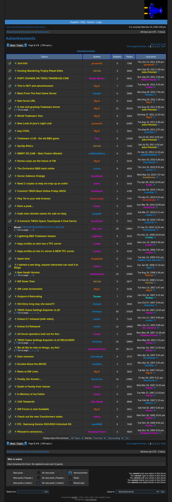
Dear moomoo (25, 356)
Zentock (97, 304)
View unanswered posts (17, 27)
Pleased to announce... (30, 431)
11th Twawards (26, 401)
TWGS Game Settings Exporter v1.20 (38, 310)
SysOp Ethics (25, 146)
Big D (97, 86)
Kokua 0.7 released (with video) (35, 319)
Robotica (149, 305)
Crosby (149, 237)
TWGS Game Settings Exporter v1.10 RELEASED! (46, 340)
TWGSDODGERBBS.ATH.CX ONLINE (43, 227)
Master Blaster (97, 78)
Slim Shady (97, 401)
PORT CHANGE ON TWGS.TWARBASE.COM (43, 78)
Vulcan (97, 266)
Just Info (22, 63)
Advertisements (41, 32)
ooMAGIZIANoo (97, 153)
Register (74, 22)
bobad (149, 87)
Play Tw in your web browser (34, 198)
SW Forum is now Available (33, 409)
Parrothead (149, 162)
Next (163, 46)
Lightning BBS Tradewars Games (36, 236)
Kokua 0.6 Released (28, 326)
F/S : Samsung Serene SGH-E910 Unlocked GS (44, 424)
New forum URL (26, 101)
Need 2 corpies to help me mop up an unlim (42, 183)
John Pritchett (149, 72)
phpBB (74, 497)
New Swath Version (28, 272)
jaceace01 (97, 63)
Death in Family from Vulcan (33, 386)
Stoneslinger (97, 198)
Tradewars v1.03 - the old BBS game (38, 138)
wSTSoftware (91, 500)
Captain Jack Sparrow (149, 260)
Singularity (97, 258)
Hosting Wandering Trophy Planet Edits (40, 70)
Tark (97, 138)
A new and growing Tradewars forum (38, 107)
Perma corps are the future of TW (36, 161)
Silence (149, 403)
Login (99, 22)
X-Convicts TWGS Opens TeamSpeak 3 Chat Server (47, 221)
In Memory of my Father (31, 394)
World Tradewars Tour (30, 116)
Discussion (26, 32)
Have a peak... (25, 206)
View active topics (37, 27)
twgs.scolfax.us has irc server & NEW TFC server (45, 251)
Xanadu (97, 93)
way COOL (23, 131)
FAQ (83, 22)
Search (90, 22)
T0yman (149, 275)
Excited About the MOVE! (32, 364)
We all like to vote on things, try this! (38, 347)
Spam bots (23, 258)
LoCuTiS (149, 222)
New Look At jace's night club (34, 123)
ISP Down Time (26, 281)
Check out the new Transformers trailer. (40, 416)
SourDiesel (97, 176)
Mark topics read (158, 44)
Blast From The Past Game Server (36, 93)
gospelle (97, 213)
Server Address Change (31, 176)
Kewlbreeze (149, 177)
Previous (142, 46)
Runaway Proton (149, 335)
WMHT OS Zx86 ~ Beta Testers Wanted (39, 153)
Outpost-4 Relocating (29, 296)
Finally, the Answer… (29, 379)
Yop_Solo (97, 228)
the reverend (149, 328)
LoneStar (149, 132)
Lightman (97, 236)
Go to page (132, 46)
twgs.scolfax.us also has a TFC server (39, 243)
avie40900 (97, 424)
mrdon (96, 319)
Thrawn (97, 296)
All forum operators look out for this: (38, 334)
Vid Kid (97, 71)
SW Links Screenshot (29, 289)
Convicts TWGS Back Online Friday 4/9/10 (41, 191)
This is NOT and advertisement (35, 85)
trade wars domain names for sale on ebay (41, 213)
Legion (149, 215)
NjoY (149, 267)
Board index (13, 32)
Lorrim (97, 168)
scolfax (97, 243)
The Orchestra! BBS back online (35, 168)
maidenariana (97, 274)
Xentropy (97, 311)
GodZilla (96, 364)
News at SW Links (27, 371)
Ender (97, 183)
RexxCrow (97, 379)
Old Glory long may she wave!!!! (35, 304)
